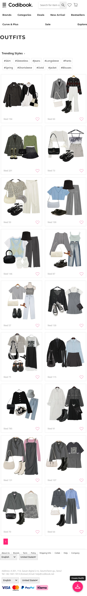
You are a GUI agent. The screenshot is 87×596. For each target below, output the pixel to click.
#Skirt (7, 60)
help (66, 553)
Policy (33, 553)
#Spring (8, 67)
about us (6, 553)
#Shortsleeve (24, 67)
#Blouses (66, 67)
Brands (6, 14)
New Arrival (57, 14)
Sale (48, 24)
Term (25, 553)
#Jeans (36, 60)
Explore (82, 24)
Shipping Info (45, 553)
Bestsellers (78, 14)
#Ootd (40, 67)
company (75, 553)
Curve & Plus (10, 24)
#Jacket (52, 67)
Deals (40, 14)
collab (57, 553)
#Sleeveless (21, 60)
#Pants (67, 60)
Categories (24, 14)
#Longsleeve (52, 60)
